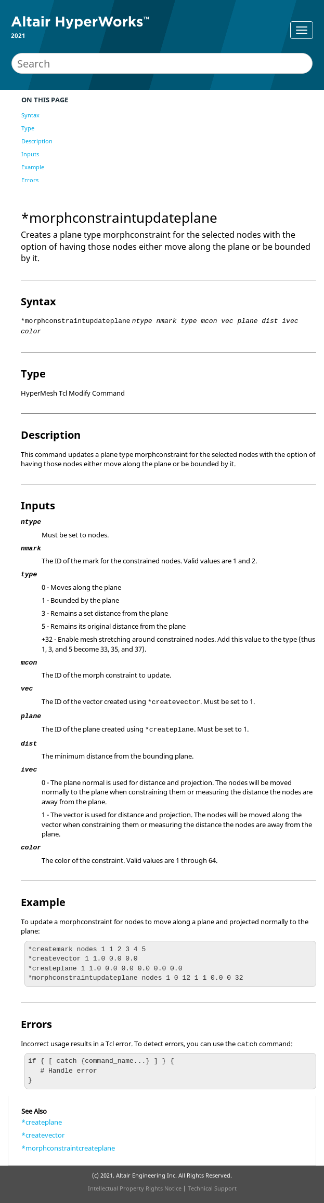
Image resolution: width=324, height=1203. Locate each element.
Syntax (30, 115)
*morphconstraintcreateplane (68, 1148)
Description (37, 141)
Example (32, 167)
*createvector (42, 1135)
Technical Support (212, 1188)
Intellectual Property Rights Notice (135, 1188)
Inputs (30, 154)
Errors (29, 180)
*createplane (41, 1122)
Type (27, 128)
